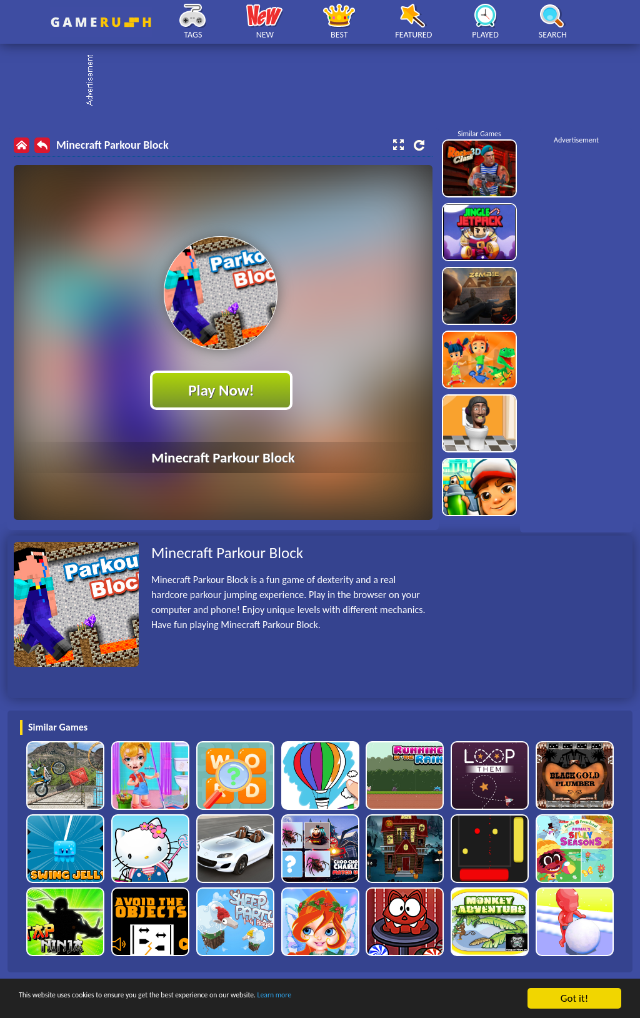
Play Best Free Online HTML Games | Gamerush (101, 22)
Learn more (390, 999)
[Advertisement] (326, 81)
